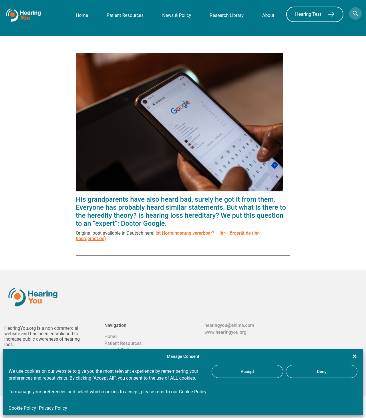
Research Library (227, 15)
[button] (354, 356)
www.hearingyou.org (225, 332)
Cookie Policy (22, 408)
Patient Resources (125, 15)
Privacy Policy (53, 408)
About (268, 15)
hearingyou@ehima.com (229, 325)
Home (82, 15)
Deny (322, 371)
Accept (247, 371)
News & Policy (176, 15)
